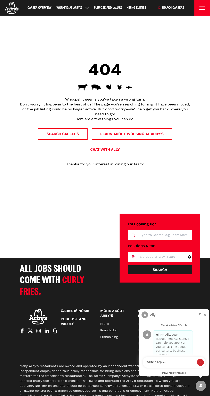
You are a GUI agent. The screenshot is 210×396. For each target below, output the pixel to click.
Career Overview (39, 8)
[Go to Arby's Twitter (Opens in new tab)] (30, 331)
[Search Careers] (170, 8)
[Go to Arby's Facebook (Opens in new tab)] (22, 330)
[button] (189, 257)
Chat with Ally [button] (105, 149)
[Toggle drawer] (202, 8)
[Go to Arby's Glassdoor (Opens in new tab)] (54, 330)
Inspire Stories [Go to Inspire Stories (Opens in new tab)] (149, 330)
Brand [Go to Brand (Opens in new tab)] (104, 324)
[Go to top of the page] (181, 319)
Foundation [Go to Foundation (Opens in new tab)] (109, 330)
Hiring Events (136, 8)
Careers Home (75, 311)
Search (160, 270)
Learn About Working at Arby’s (132, 134)
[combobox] (161, 257)
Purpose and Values (108, 8)
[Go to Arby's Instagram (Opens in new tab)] (38, 330)
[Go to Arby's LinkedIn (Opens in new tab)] (46, 330)
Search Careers (63, 134)
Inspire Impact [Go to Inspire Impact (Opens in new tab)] (149, 337)
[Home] (12, 8)
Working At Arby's (72, 8)
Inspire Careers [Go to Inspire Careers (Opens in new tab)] (149, 343)
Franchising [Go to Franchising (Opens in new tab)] (109, 337)
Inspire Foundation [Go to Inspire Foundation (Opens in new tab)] (152, 350)
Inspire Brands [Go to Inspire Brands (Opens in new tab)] (149, 324)
